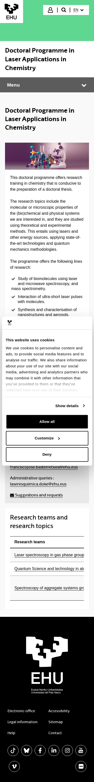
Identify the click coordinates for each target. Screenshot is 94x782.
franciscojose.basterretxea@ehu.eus (44, 467)
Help (11, 733)
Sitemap (55, 722)
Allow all (47, 421)
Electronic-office (21, 711)
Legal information (23, 722)
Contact (55, 733)
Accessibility (58, 711)
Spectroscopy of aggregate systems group (52, 588)
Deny (47, 454)
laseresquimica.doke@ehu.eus (38, 484)
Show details (67, 406)
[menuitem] (79, 10)
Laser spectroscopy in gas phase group (49, 555)
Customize (47, 438)
